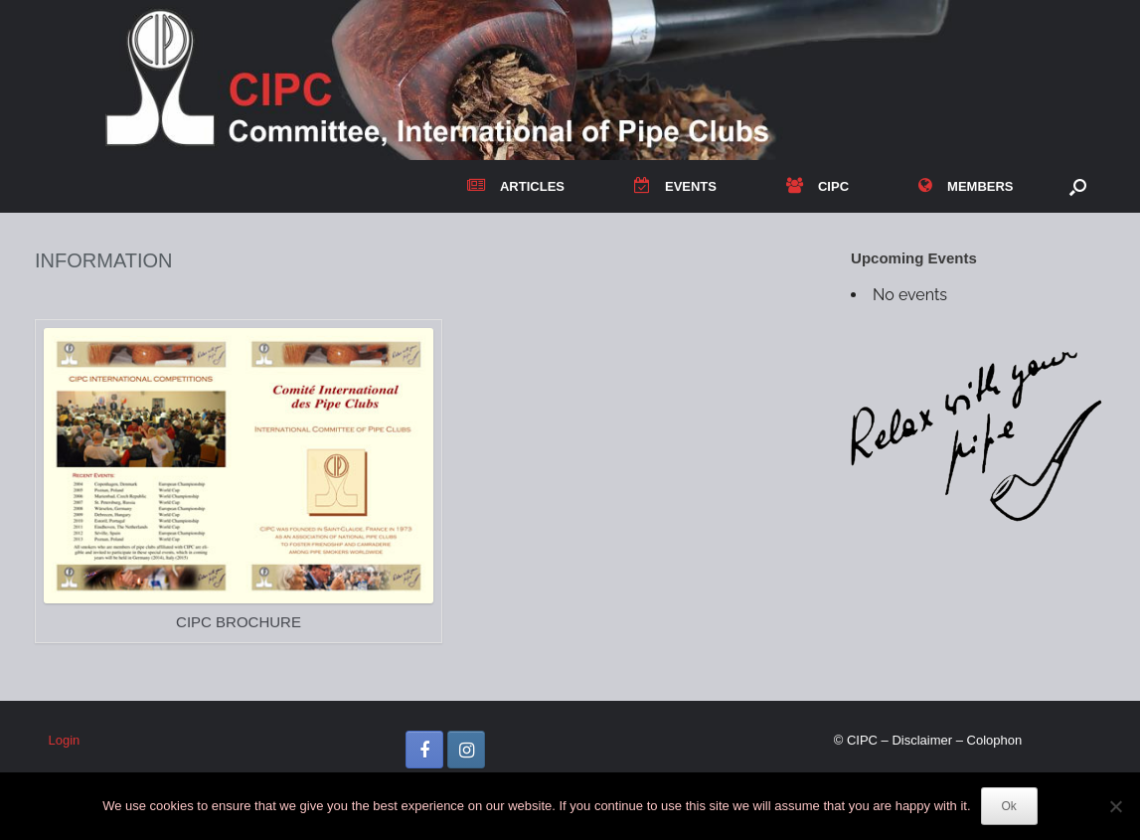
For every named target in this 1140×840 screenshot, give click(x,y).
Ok (1009, 806)
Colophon (995, 740)
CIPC (817, 186)
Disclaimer (922, 740)
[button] (1078, 186)
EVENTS (675, 186)
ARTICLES (516, 186)
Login (65, 740)
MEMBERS (965, 186)
